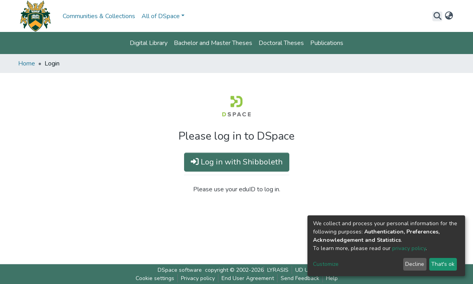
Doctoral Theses (281, 43)
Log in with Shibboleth (237, 162)
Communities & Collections (99, 16)
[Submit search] (437, 16)
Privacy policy (198, 278)
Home (26, 63)
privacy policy (409, 248)
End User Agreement (248, 278)
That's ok (442, 264)
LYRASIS (278, 270)
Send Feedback (300, 278)
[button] (448, 16)
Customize (326, 264)
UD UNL (305, 270)
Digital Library (149, 43)
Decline (414, 264)
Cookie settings (155, 278)
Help (332, 278)
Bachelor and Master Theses (213, 43)
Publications (326, 43)
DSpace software (180, 270)
